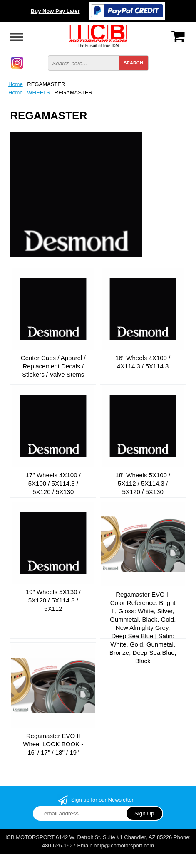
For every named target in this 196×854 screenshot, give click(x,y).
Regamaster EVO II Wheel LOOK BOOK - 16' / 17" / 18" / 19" (53, 744)
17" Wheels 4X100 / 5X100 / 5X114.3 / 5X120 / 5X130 (53, 483)
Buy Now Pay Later (55, 11)
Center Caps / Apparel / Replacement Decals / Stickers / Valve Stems (53, 366)
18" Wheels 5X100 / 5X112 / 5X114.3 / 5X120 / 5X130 (142, 483)
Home (15, 84)
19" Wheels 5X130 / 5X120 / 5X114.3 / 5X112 (53, 600)
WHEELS (38, 92)
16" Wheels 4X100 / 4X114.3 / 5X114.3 (142, 362)
